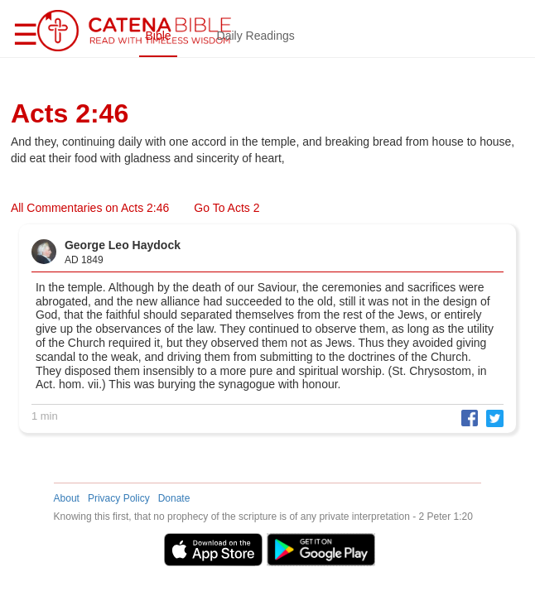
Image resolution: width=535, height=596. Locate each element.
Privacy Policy (119, 498)
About (67, 498)
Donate (174, 498)
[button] (465, 416)
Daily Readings (256, 35)
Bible (158, 35)
